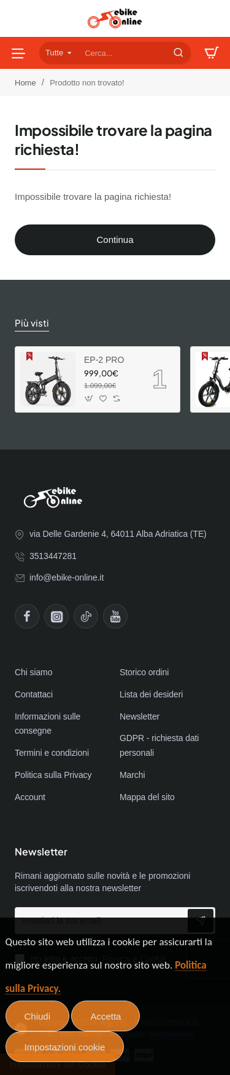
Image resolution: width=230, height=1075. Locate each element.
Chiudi (38, 1016)
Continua (114, 239)
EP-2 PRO (104, 360)
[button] (89, 399)
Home (25, 82)
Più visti (32, 322)
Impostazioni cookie (65, 1047)
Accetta (105, 1016)
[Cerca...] (178, 53)
